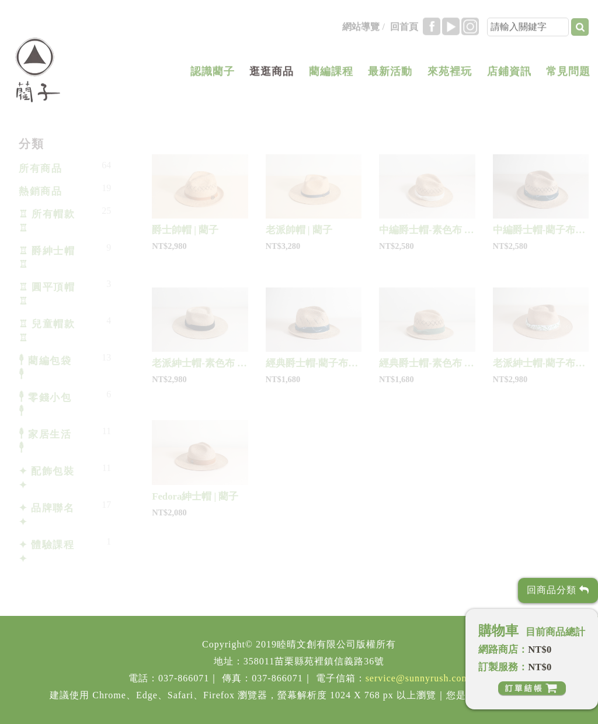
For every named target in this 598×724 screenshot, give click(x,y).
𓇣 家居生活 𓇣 (45, 441)
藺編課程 (331, 75)
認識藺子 (212, 75)
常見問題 (568, 75)
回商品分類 (558, 590)
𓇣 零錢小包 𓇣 (45, 404)
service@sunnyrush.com (418, 678)
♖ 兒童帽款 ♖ (47, 331)
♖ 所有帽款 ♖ (47, 221)
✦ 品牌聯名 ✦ (46, 515)
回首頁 (404, 31)
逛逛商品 (271, 75)
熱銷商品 (40, 191)
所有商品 (40, 168)
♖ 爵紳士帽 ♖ (47, 258)
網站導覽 (361, 31)
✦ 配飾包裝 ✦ (46, 478)
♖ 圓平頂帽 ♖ (47, 294)
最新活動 (390, 75)
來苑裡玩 (449, 75)
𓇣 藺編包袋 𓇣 (45, 367)
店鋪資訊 (509, 75)
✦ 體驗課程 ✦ (46, 551)
